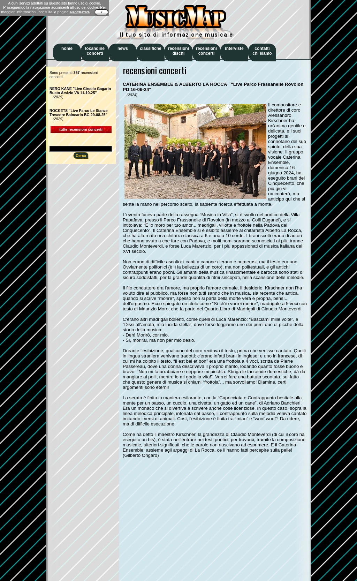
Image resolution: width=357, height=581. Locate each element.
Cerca (81, 155)
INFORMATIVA (79, 12)
